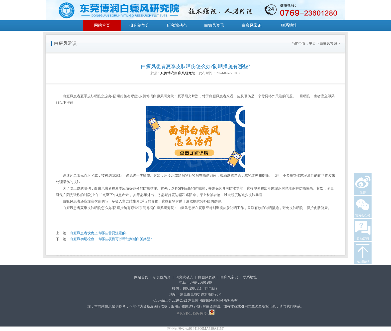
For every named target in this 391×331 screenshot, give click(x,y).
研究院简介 (139, 25)
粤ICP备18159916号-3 (193, 313)
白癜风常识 (252, 25)
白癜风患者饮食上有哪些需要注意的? (98, 233)
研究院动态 (177, 25)
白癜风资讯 (214, 25)
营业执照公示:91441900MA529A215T (195, 329)
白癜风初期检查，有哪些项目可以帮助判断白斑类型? (111, 239)
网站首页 (102, 25)
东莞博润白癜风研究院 (177, 73)
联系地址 (289, 25)
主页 (312, 43)
